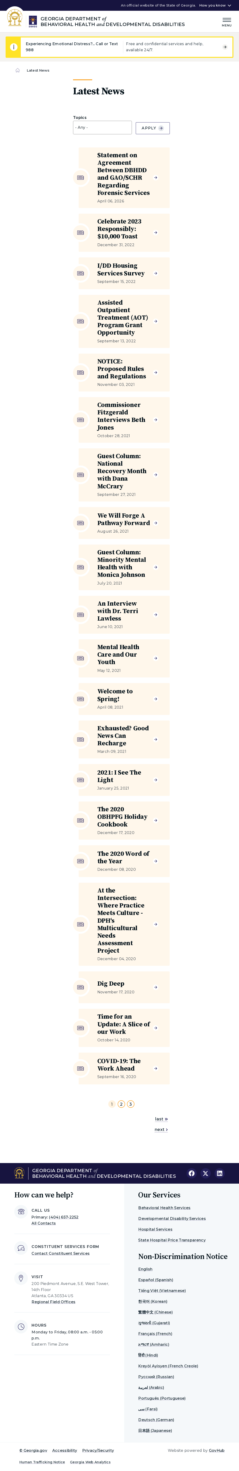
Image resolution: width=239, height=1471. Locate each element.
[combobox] (102, 127)
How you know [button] (212, 5)
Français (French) (155, 1334)
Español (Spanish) (155, 1280)
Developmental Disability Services (172, 1218)
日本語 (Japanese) (155, 1430)
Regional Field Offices (53, 1302)
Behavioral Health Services (164, 1208)
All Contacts (44, 1223)
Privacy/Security (98, 1450)
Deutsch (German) (156, 1420)
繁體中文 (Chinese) (155, 1312)
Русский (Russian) (156, 1377)
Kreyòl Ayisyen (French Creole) (168, 1366)
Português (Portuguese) (162, 1398)
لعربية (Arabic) (151, 1387)
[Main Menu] (227, 21)
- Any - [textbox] (81, 127)
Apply (153, 128)
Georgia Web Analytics (90, 1462)
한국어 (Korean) (152, 1301)
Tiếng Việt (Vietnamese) (162, 1290)
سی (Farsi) (148, 1409)
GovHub (217, 1450)
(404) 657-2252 (63, 1217)
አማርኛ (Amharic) (153, 1344)
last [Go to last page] (161, 1119)
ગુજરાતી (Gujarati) (154, 1323)
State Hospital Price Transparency (172, 1240)
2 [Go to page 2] (121, 1104)
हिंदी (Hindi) (148, 1355)
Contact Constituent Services (61, 1253)
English (145, 1269)
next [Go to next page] (161, 1129)
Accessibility (64, 1450)
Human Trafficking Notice (42, 1462)
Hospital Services (155, 1229)
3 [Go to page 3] (130, 1104)
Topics (80, 117)
